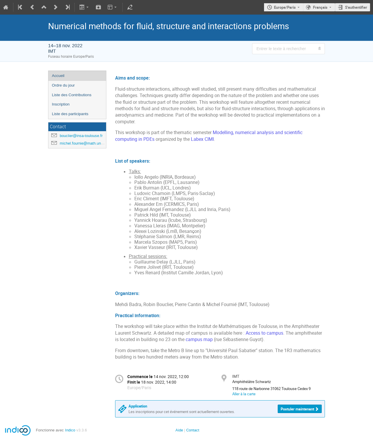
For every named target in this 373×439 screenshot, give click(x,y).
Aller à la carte (244, 393)
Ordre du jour (63, 85)
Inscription (61, 104)
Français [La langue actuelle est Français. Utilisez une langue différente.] (320, 7)
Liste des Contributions (72, 95)
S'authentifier (356, 7)
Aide (179, 430)
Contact (192, 430)
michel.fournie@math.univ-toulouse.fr (91, 143)
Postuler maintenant (297, 409)
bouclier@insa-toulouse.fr (81, 135)
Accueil (58, 75)
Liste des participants (70, 114)
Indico (70, 430)
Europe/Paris (285, 7)
